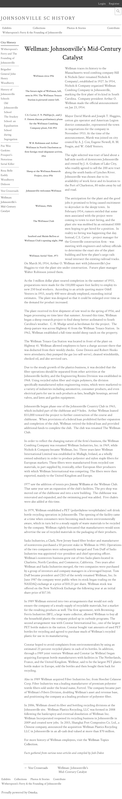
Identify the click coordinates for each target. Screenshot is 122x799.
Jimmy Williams (80, 484)
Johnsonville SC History (38, 18)
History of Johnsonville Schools (8, 94)
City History (8, 42)
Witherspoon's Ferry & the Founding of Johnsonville (32, 32)
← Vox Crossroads (36, 768)
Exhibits (7, 28)
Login (102, 3)
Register (114, 3)
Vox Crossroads (10, 191)
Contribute (113, 28)
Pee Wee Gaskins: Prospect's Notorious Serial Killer (7, 155)
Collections (39, 28)
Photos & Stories (76, 28)
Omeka (32, 792)
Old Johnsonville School (11, 107)
